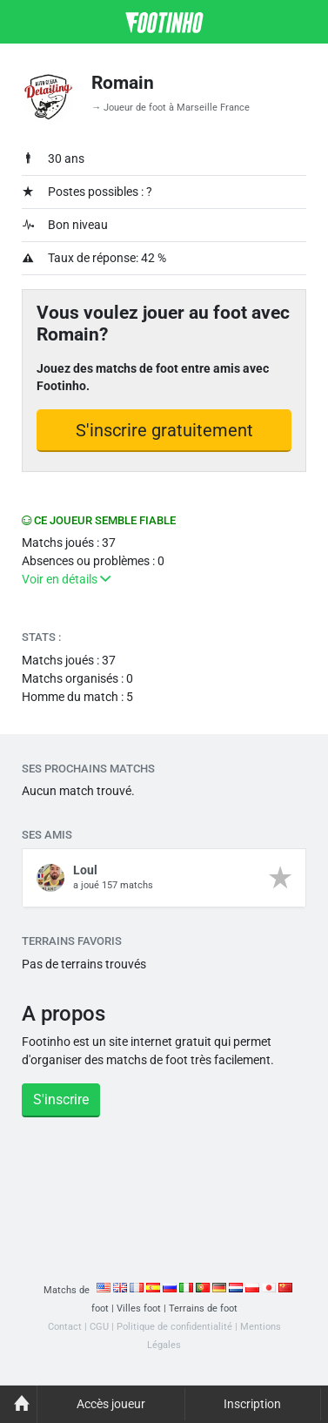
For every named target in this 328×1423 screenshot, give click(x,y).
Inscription (252, 1404)
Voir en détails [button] (66, 579)
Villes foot (139, 1308)
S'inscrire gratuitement (164, 430)
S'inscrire (61, 1099)
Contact (65, 1326)
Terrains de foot (203, 1308)
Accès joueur (111, 1404)
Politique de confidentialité (174, 1326)
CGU (99, 1326)
